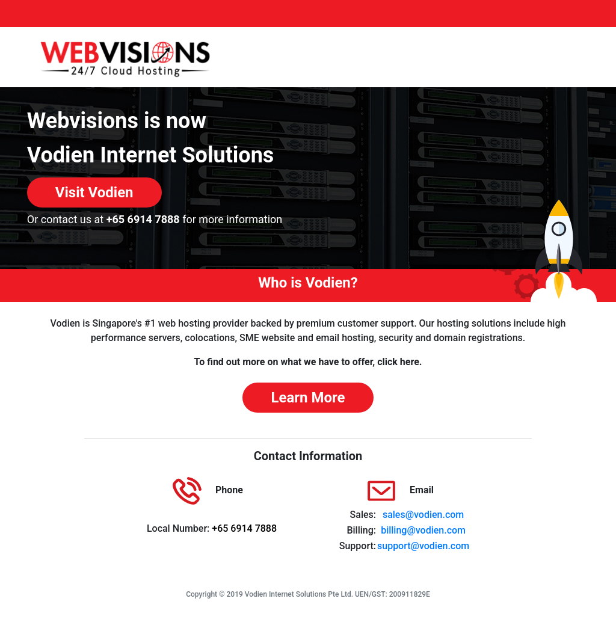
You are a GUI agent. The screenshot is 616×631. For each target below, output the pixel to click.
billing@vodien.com (423, 530)
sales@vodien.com (423, 514)
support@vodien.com (423, 546)
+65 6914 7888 (143, 219)
